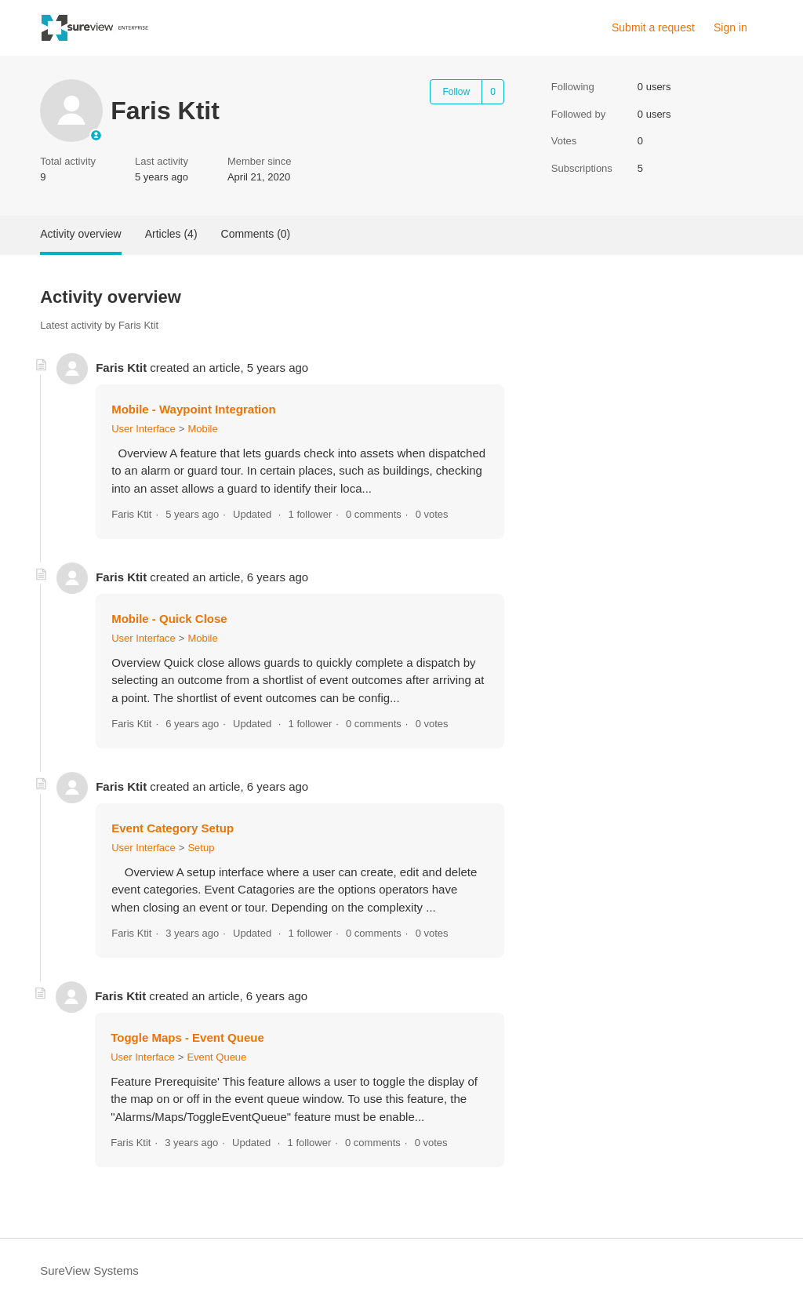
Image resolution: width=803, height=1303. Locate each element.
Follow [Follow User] (456, 91)
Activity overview (80, 233)
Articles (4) (171, 233)
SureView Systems (89, 1270)
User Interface (143, 429)
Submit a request (653, 27)
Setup (200, 848)
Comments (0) (256, 233)
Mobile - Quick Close (169, 618)
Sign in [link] (730, 27)
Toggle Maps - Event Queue (187, 1037)
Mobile (202, 429)
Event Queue (216, 1057)
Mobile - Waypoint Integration (193, 409)
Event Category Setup (172, 828)
